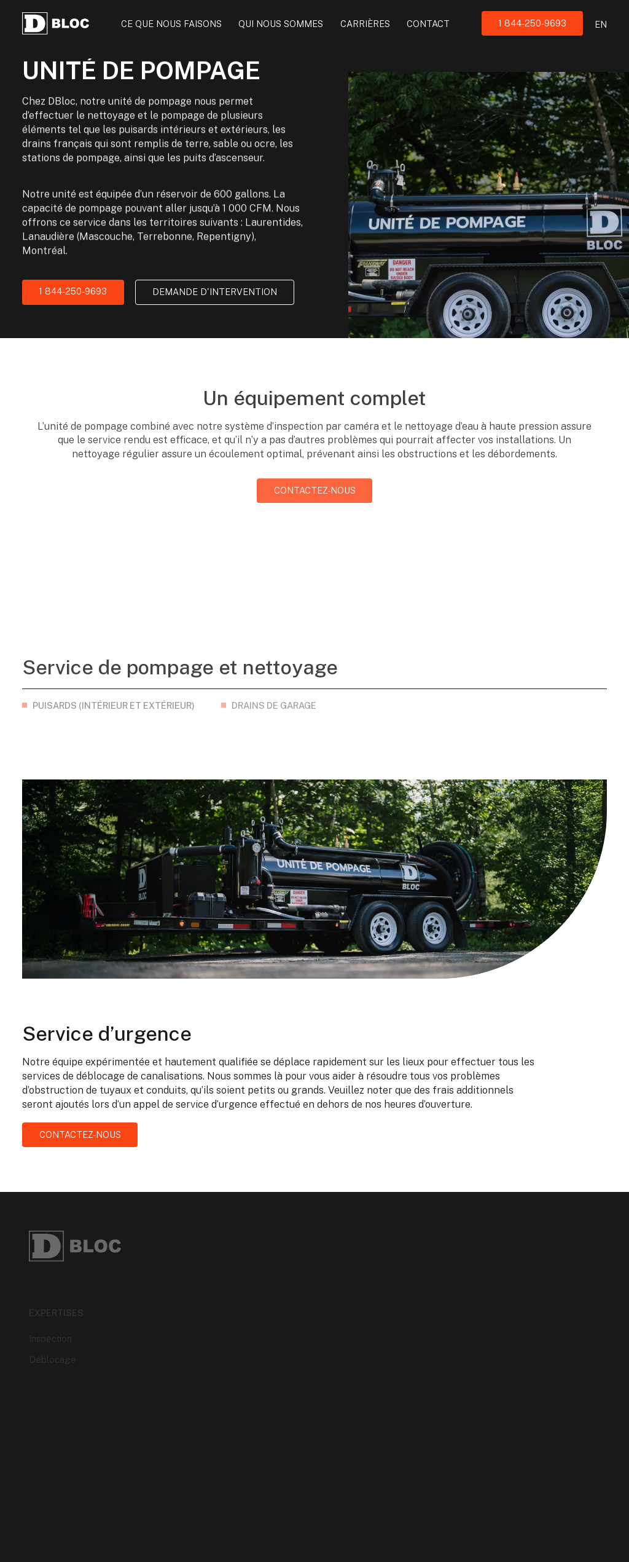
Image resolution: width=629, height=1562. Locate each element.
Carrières (365, 24)
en (601, 24)
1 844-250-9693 (532, 23)
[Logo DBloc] (55, 23)
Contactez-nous (315, 502)
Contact (428, 24)
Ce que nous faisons (171, 24)
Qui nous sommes (280, 24)
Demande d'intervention (214, 291)
